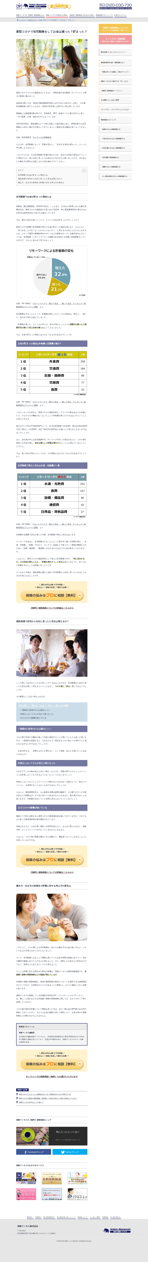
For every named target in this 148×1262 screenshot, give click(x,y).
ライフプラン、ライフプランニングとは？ (115, 109)
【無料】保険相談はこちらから (115, 29)
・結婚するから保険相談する (110, 129)
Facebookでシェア (33, 1152)
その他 (40, 20)
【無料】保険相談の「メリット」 (112, 91)
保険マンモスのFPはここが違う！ (31, 1102)
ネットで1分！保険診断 (115, 40)
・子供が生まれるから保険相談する (113, 139)
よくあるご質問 (95, 1217)
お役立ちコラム (120, 15)
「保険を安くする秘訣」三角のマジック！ (115, 72)
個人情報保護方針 (48, 1217)
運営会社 (29, 1217)
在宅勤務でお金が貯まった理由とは (33, 175)
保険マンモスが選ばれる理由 (56, 15)
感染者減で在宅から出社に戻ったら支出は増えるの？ (40, 179)
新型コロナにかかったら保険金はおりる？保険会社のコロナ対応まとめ (45, 1094)
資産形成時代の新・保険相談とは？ (113, 62)
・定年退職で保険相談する (110, 157)
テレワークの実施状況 (42, 137)
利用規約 (38, 1217)
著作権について (82, 1217)
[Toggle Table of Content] (83, 171)
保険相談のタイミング (104, 15)
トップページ (22, 20)
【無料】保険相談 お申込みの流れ (81, 15)
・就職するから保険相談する (110, 167)
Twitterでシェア (70, 1152)
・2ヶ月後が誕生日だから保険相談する (114, 176)
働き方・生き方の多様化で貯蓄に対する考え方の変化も (41, 183)
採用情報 (105, 1217)
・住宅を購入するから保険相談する (113, 148)
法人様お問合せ (115, 1217)
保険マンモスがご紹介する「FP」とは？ (114, 81)
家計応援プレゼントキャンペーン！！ (113, 52)
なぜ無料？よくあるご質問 (110, 100)
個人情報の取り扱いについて (66, 1217)
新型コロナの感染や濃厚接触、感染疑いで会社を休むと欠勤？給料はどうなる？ (48, 1098)
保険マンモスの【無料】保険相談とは (30, 15)
